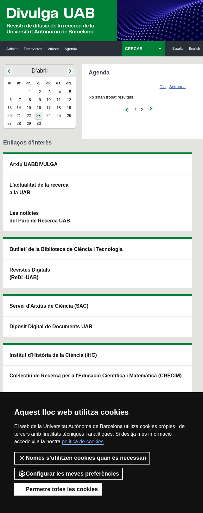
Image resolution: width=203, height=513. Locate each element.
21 (18, 115)
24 (49, 115)
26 (69, 115)
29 (29, 123)
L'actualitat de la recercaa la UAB (22, 211)
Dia (163, 86)
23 (38, 115)
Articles (12, 49)
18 (59, 108)
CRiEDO (137, 312)
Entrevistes (33, 49)
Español (178, 48)
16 (39, 108)
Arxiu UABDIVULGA (21, 172)
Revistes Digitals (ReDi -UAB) (59, 242)
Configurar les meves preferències (68, 474)
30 (39, 123)
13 (10, 108)
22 (29, 115)
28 (18, 123)
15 (29, 108)
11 (59, 100)
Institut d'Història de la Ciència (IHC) (139, 179)
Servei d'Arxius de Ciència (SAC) (98, 179)
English (194, 48)
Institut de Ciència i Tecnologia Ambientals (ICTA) (179, 219)
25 (59, 115)
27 (10, 123)
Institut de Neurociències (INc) (179, 172)
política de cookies (83, 441)
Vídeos (53, 49)
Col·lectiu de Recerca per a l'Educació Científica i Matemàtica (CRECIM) (140, 253)
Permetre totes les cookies (58, 489)
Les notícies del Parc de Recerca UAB (19, 262)
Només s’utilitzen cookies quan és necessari (82, 458)
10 (49, 100)
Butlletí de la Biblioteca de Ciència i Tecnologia (61, 187)
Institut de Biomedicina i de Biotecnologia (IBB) (179, 274)
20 (10, 115)
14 (18, 108)
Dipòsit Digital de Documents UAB (100, 227)
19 (69, 108)
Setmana (177, 86)
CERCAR (134, 48)
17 (49, 108)
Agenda (71, 49)
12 (69, 100)
